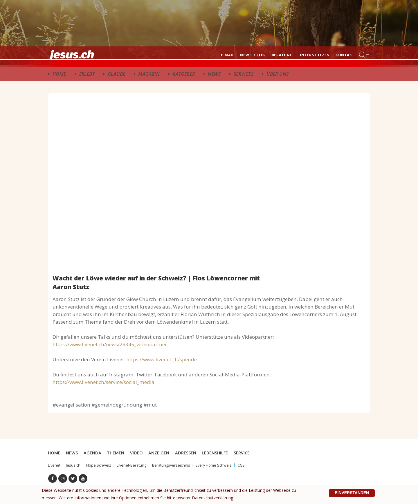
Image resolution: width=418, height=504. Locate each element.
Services (243, 74)
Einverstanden (349, 491)
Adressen (193, 452)
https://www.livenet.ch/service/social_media (103, 382)
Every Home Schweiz (223, 465)
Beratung (282, 54)
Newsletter (253, 54)
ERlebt (87, 74)
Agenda (95, 452)
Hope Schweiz (101, 465)
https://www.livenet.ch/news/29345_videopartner (110, 344)
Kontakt (345, 54)
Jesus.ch (74, 465)
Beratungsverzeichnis (178, 465)
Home (59, 74)
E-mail (227, 54)
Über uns (277, 74)
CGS (253, 465)
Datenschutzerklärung (212, 494)
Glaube (116, 74)
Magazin (149, 74)
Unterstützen (314, 54)
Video (141, 452)
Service (251, 452)
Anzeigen (165, 452)
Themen (119, 452)
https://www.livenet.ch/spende (161, 359)
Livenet (55, 465)
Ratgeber (184, 74)
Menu (364, 54)
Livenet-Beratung (136, 465)
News (214, 74)
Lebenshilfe (223, 452)
